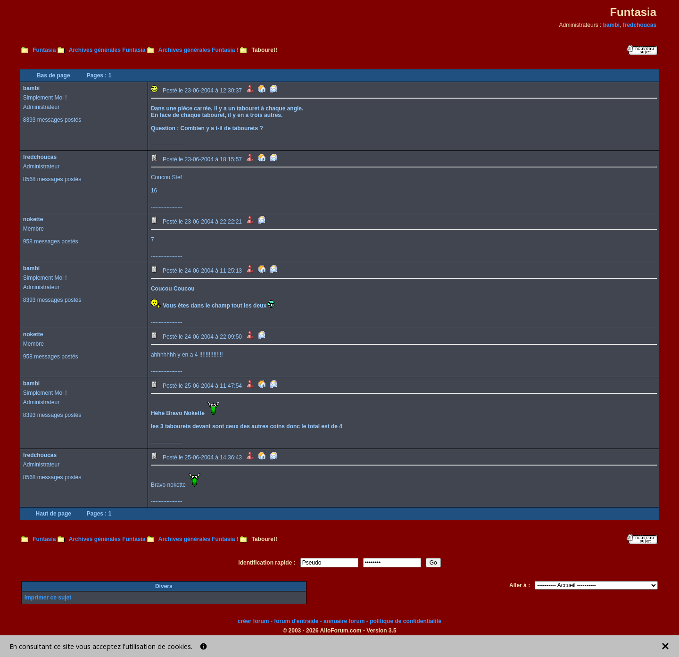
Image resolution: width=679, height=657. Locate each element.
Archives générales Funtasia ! (198, 50)
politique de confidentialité (405, 621)
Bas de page (53, 75)
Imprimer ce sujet (48, 597)
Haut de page (53, 513)
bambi (611, 25)
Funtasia (44, 50)
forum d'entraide (296, 621)
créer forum (253, 621)
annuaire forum (343, 621)
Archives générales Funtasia (107, 50)
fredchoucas (639, 25)
